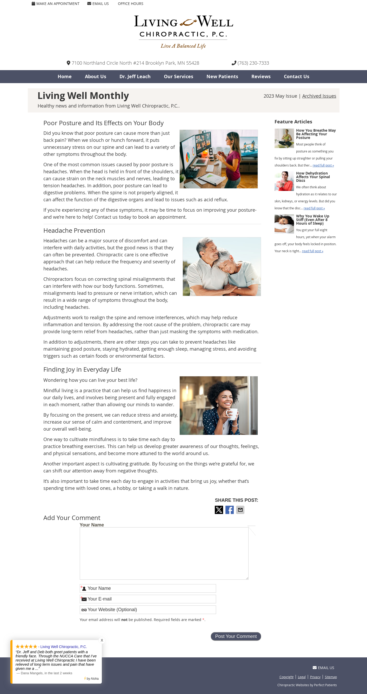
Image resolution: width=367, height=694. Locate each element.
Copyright (286, 677)
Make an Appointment (55, 3)
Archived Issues (319, 96)
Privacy (315, 677)
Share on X (219, 510)
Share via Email (240, 510)
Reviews (261, 76)
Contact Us (296, 76)
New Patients (222, 76)
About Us (95, 76)
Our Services (178, 76)
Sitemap (331, 677)
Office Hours (130, 3)
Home (65, 76)
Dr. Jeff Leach (135, 76)
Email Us (98, 3)
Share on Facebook (230, 510)
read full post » (323, 165)
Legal (302, 677)
